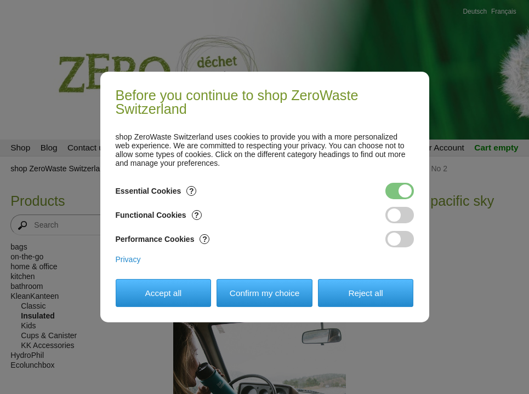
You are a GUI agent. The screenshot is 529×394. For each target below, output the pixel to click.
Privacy (128, 259)
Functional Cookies (159, 215)
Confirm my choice (264, 293)
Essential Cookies (156, 191)
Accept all (163, 293)
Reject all (365, 293)
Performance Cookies (163, 239)
